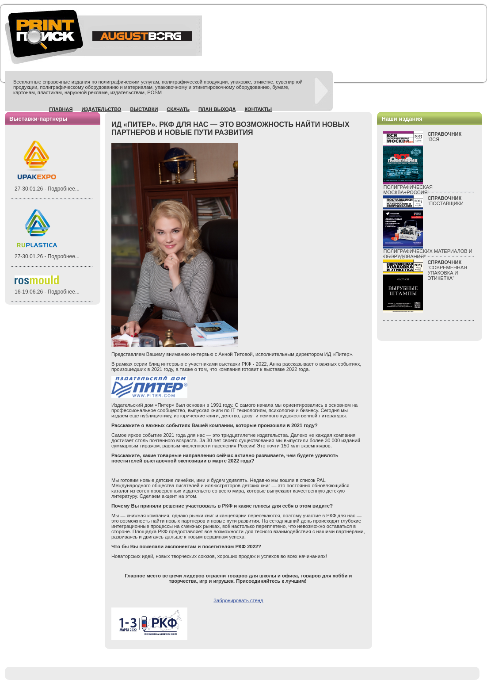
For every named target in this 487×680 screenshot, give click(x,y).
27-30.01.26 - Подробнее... (47, 189)
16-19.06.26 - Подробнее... (47, 292)
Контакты (258, 109)
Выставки (144, 109)
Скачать (178, 109)
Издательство (101, 109)
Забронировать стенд (238, 600)
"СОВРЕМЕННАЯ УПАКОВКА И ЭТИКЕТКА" (447, 270)
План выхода (217, 109)
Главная (60, 109)
